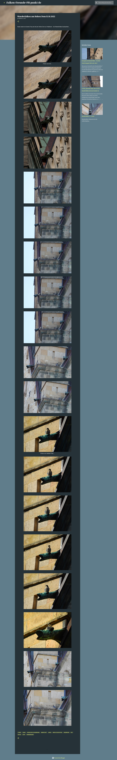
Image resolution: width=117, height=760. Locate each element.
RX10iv (19, 734)
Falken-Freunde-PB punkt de (23, 2)
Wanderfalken (30, 734)
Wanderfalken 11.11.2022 (88, 116)
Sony (24, 734)
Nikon (49, 732)
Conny (19, 732)
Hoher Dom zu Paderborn (33, 732)
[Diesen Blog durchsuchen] (106, 2)
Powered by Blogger (58, 758)
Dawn (24, 732)
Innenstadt (44, 732)
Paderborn (66, 732)
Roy (72, 732)
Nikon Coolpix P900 (57, 732)
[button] (18, 21)
